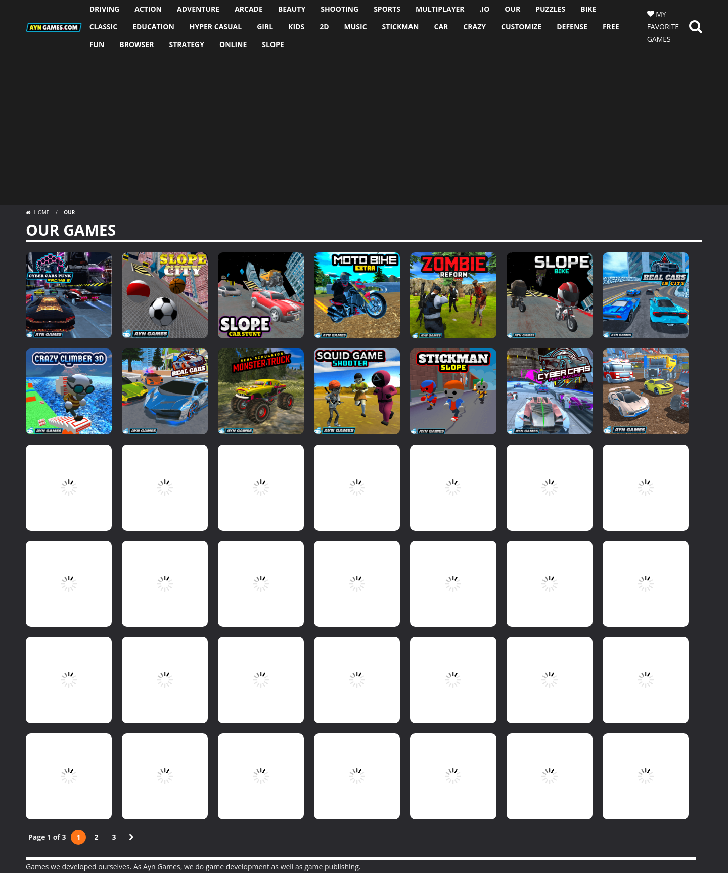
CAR (441, 26)
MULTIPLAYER (440, 9)
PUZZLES (550, 9)
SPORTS (387, 9)
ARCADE (249, 9)
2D (324, 26)
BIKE (588, 9)
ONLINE (233, 44)
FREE (611, 26)
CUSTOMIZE (521, 26)
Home (42, 212)
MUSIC (355, 26)
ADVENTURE (198, 9)
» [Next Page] (131, 837)
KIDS (296, 26)
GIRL (265, 26)
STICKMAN (400, 26)
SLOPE (273, 44)
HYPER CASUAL (216, 26)
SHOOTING (339, 9)
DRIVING (104, 9)
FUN (97, 44)
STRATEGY (186, 44)
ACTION (148, 9)
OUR (512, 9)
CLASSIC (103, 26)
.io (485, 9)
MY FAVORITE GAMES (663, 26)
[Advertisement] (364, 129)
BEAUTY (291, 9)
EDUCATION (153, 26)
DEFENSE (572, 26)
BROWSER (136, 44)
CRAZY (474, 26)
